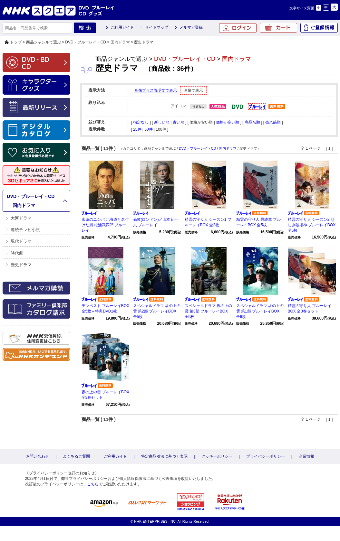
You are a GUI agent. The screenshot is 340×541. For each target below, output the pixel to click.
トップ (16, 42)
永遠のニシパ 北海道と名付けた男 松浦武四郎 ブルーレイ (105, 225)
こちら (93, 484)
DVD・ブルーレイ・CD (85, 42)
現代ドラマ (21, 241)
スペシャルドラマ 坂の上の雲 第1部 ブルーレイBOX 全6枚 (260, 311)
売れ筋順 (273, 122)
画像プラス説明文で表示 (155, 90)
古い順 (178, 122)
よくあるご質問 (76, 456)
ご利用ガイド (122, 27)
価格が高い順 (227, 122)
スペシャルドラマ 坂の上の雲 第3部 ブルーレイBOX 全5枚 (208, 311)
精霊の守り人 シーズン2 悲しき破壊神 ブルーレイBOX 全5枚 (312, 225)
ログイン (238, 28)
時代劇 (17, 253)
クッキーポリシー (216, 456)
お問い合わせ (37, 456)
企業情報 (306, 456)
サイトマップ (156, 27)
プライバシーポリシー (265, 456)
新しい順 (162, 122)
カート (278, 28)
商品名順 (252, 122)
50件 (148, 129)
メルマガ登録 (191, 27)
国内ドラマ (120, 42)
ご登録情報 (319, 28)
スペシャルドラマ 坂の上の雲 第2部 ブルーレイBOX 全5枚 (156, 311)
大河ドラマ (21, 218)
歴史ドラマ (21, 264)
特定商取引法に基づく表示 (164, 456)
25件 (137, 129)
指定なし (141, 122)
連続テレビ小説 (25, 229)
